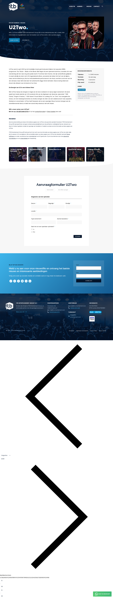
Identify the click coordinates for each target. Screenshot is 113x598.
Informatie (25, 40)
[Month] (5, 455)
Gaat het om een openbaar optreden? (42, 226)
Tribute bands (81, 89)
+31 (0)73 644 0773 (22, 111)
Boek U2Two (14, 40)
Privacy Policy (93, 330)
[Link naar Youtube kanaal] (22, 281)
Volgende (77, 236)
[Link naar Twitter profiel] (26, 281)
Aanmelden (88, 280)
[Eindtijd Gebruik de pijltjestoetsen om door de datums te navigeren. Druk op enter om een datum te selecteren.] (74, 207)
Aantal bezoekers (62, 219)
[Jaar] (9, 459)
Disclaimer (71, 330)
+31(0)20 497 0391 (75, 308)
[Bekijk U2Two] (18, 154)
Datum (33, 203)
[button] (102, 6)
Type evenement (36, 219)
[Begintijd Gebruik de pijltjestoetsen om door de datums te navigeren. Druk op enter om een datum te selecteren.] (56, 207)
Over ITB (72, 6)
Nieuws (89, 6)
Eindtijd (68, 203)
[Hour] (3, 580)
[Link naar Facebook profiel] (18, 281)
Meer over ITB (20, 312)
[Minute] (3, 586)
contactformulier (40, 111)
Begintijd (51, 203)
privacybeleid (24, 138)
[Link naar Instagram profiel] (14, 281)
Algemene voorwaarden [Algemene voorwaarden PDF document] (82, 330)
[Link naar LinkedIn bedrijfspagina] (30, 281)
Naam (77, 264)
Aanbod (81, 6)
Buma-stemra (102, 330)
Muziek (22, 22)
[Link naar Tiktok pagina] (10, 281)
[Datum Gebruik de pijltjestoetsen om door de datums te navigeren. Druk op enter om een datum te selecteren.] (39, 207)
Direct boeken (51, 111)
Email (77, 272)
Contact (97, 6)
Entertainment (14, 22)
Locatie (33, 211)
